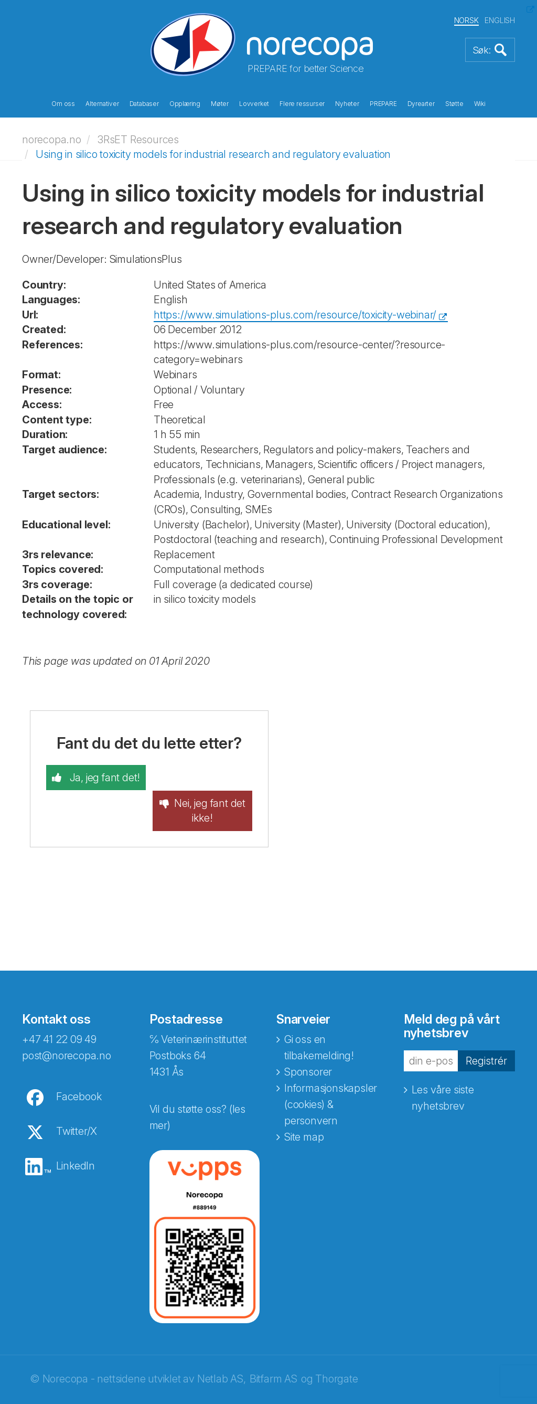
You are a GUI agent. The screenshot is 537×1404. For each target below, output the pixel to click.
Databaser (144, 104)
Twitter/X (76, 1105)
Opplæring (184, 104)
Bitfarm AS (273, 1353)
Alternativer (102, 104)
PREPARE (383, 104)
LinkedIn (75, 1140)
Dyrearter (421, 104)
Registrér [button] (486, 1035)
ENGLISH (500, 20)
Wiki (480, 104)
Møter (220, 104)
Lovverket (254, 104)
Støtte (454, 104)
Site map (304, 1111)
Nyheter (347, 104)
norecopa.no (51, 139)
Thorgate (336, 1353)
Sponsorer (308, 1046)
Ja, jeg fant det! (103, 777)
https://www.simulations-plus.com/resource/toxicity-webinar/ (295, 314)
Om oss (63, 104)
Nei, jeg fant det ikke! (210, 785)
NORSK (466, 20)
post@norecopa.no (66, 1030)
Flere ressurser (302, 104)
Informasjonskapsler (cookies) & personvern (330, 1078)
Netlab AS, (221, 1353)
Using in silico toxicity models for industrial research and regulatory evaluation (213, 154)
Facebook (78, 1071)
